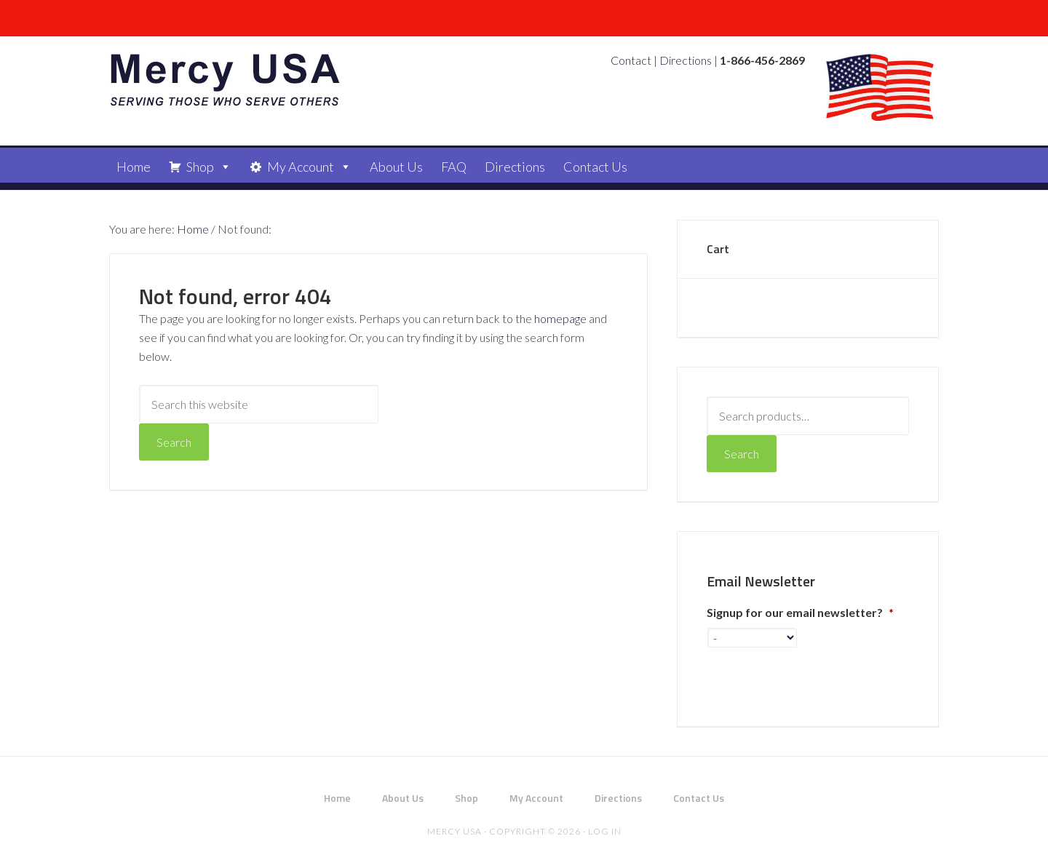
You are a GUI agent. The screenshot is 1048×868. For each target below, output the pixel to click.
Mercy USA (225, 80)
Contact (631, 60)
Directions (685, 60)
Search (741, 454)
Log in (605, 831)
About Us (396, 167)
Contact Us (595, 167)
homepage (560, 318)
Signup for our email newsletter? (800, 612)
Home (133, 167)
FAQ (454, 167)
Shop (200, 167)
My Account (300, 167)
